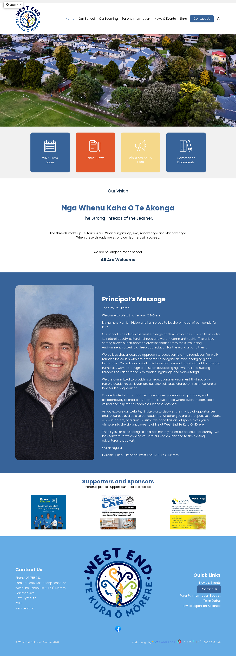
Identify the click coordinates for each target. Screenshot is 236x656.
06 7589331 (34, 578)
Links (183, 19)
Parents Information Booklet (200, 595)
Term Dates (212, 601)
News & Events (165, 19)
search (219, 19)
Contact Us (202, 19)
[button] (13, 4)
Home (70, 19)
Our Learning (108, 19)
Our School (87, 19)
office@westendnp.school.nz (45, 583)
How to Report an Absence (201, 606)
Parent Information (136, 19)
